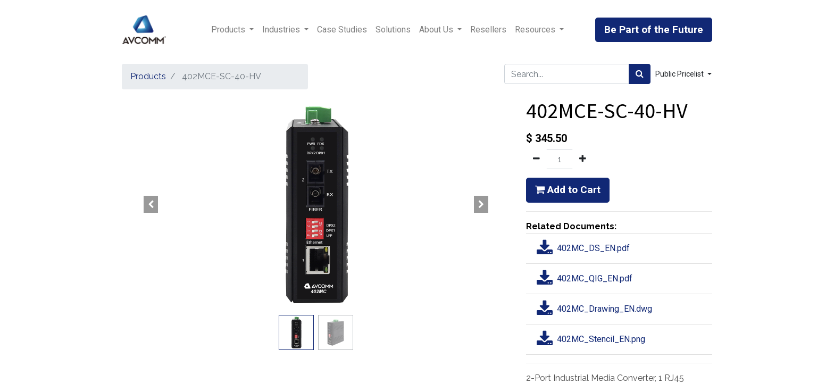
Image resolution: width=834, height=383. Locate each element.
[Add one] (582, 159)
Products (148, 76)
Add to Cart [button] (568, 190)
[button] (151, 204)
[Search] (639, 74)
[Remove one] (536, 159)
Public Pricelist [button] (680, 74)
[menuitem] (342, 29)
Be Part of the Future (653, 29)
